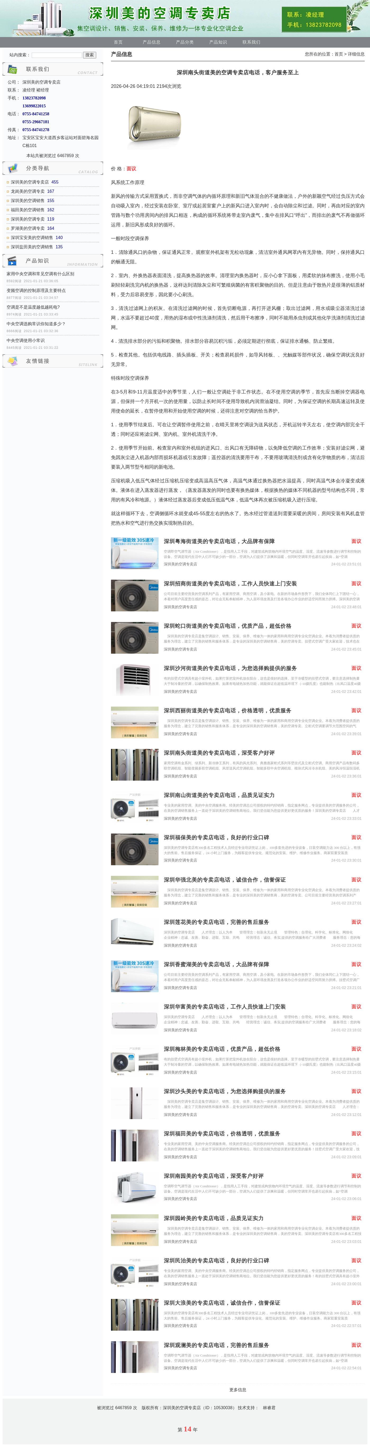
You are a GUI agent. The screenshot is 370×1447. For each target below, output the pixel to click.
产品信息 (152, 42)
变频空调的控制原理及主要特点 (36, 290)
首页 (118, 42)
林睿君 (269, 1407)
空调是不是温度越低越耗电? (33, 307)
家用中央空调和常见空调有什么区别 (40, 274)
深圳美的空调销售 (28, 200)
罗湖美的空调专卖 (28, 228)
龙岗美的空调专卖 (28, 191)
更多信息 (237, 1390)
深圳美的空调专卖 (28, 219)
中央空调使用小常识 (26, 340)
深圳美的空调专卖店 (30, 182)
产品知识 (218, 42)
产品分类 (185, 42)
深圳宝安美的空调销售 (32, 237)
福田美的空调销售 (28, 210)
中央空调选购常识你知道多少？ (36, 324)
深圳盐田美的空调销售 (32, 247)
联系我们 (252, 42)
